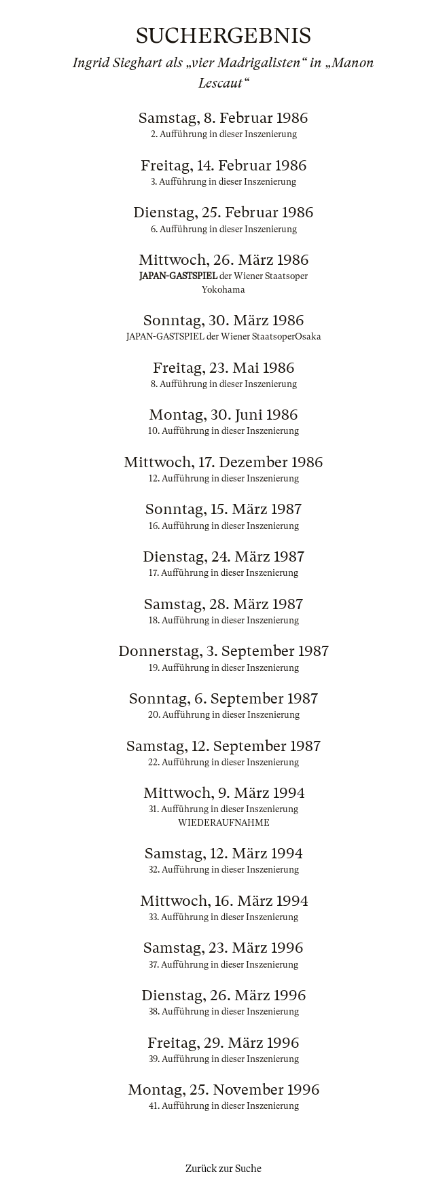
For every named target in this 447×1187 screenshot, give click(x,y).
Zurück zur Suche (223, 1168)
